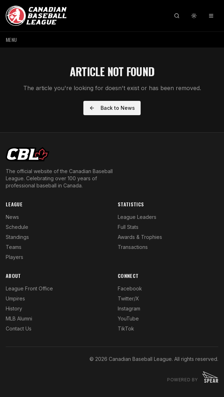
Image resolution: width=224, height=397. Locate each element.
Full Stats (128, 227)
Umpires (15, 298)
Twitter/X (128, 298)
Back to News (112, 108)
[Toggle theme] (194, 16)
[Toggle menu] (211, 16)
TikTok (126, 328)
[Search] (177, 16)
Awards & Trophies (140, 237)
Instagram (129, 308)
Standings (17, 237)
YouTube (128, 318)
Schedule (17, 227)
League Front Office (29, 288)
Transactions (133, 247)
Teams (13, 247)
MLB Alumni (19, 318)
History (14, 308)
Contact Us (18, 328)
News (12, 217)
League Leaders (137, 217)
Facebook (130, 288)
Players (14, 257)
